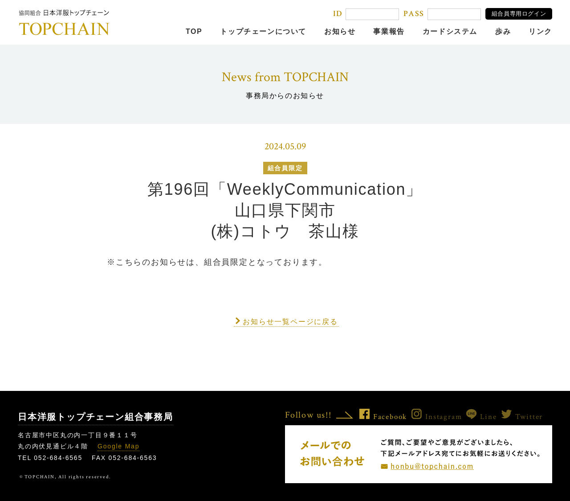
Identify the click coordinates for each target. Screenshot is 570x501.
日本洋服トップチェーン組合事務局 (95, 417)
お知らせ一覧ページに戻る (290, 321)
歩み (503, 31)
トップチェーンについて (263, 31)
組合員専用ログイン (519, 13)
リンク (540, 31)
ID (338, 13)
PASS (413, 13)
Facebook (383, 417)
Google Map (118, 446)
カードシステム (450, 31)
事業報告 (388, 31)
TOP (194, 31)
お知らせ (339, 31)
